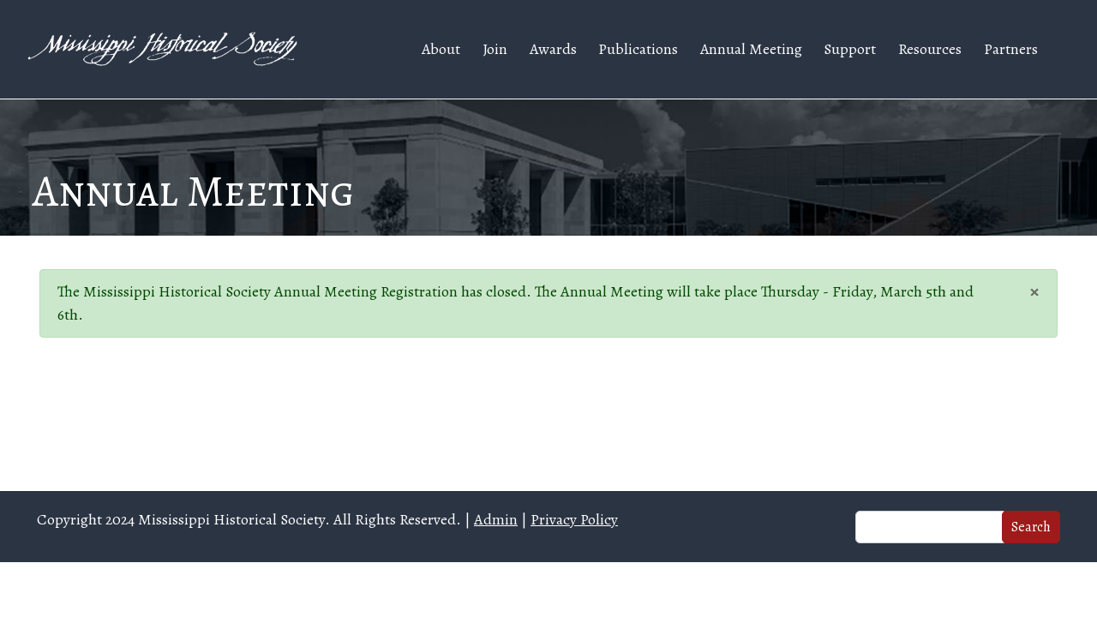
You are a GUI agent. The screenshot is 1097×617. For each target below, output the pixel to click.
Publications (638, 49)
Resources (930, 49)
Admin (496, 519)
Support (850, 49)
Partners (1011, 49)
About (441, 49)
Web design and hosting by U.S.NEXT (549, 589)
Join (495, 49)
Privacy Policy (574, 519)
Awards (553, 49)
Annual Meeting (751, 49)
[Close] (1034, 290)
